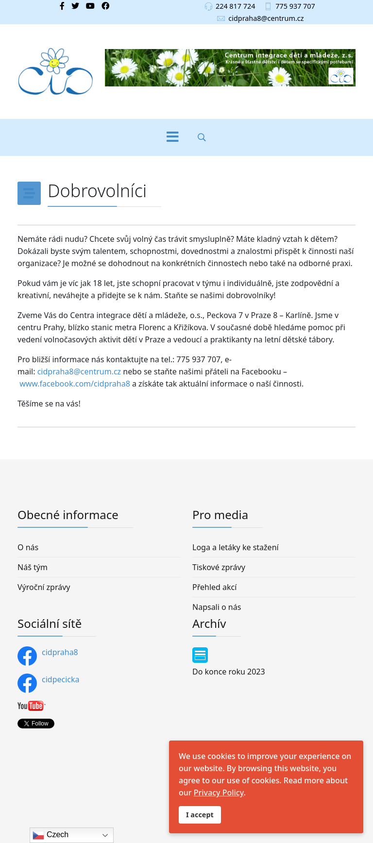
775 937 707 (295, 6)
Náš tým (32, 567)
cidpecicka (48, 683)
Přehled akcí (214, 587)
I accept (200, 814)
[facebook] (62, 5)
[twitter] (75, 5)
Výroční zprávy (43, 587)
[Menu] (172, 137)
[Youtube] (90, 5)
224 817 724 (235, 6)
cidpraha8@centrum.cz (266, 18)
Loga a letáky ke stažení (235, 547)
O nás (27, 547)
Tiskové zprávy (218, 567)
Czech (50, 835)
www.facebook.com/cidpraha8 (74, 383)
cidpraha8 (47, 656)
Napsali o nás (216, 607)
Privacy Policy (219, 792)
